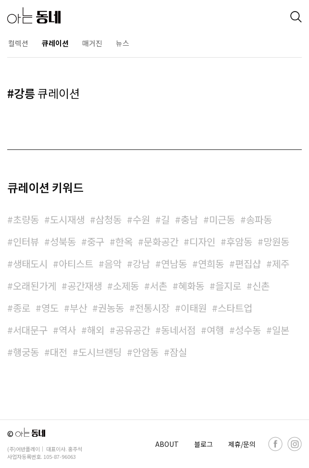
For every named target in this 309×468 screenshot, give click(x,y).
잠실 (178, 352)
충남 (189, 219)
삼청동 (109, 219)
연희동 (211, 264)
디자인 (202, 241)
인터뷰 (26, 241)
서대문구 (30, 330)
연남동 (174, 264)
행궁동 (26, 352)
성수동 (248, 330)
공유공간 (132, 330)
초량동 (26, 219)
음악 (113, 264)
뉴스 (122, 43)
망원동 (276, 241)
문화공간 (161, 241)
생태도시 (30, 264)
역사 (67, 330)
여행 (215, 330)
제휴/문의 (242, 444)
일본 (280, 330)
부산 (78, 308)
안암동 (146, 352)
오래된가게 (34, 286)
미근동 (222, 219)
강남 (141, 264)
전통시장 (152, 308)
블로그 (203, 444)
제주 (280, 264)
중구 (95, 241)
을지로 (228, 286)
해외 (95, 330)
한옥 (124, 241)
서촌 (158, 286)
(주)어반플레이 (23, 449)
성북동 (63, 241)
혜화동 (191, 286)
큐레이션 (55, 43)
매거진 (92, 43)
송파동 (259, 219)
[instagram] (294, 444)
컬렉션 (18, 43)
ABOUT (167, 444)
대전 (58, 352)
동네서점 (178, 330)
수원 (141, 219)
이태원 (194, 308)
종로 (21, 308)
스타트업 (235, 308)
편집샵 (248, 264)
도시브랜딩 (100, 352)
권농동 (111, 308)
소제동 (126, 286)
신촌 (261, 286)
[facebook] (275, 444)
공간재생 (84, 286)
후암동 (239, 241)
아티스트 (76, 264)
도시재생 (67, 219)
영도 (50, 308)
